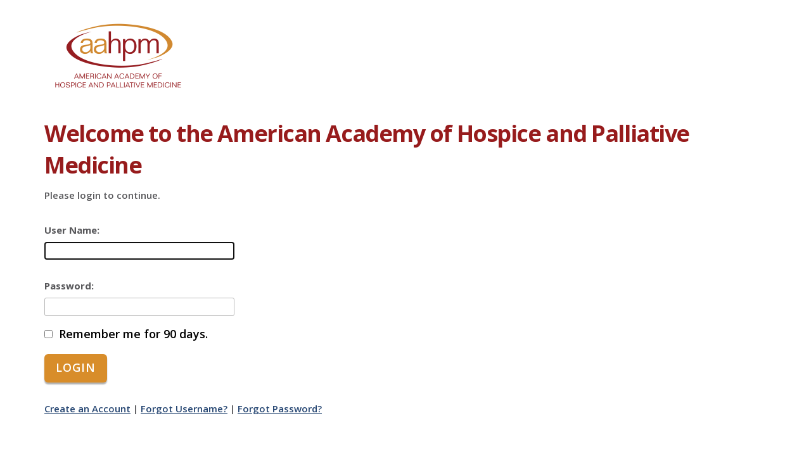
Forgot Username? (184, 408)
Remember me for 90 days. (133, 334)
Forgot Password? (280, 408)
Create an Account (87, 408)
